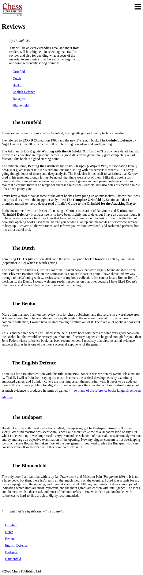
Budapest (19, 98)
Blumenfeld (21, 105)
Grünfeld (19, 71)
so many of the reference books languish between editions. (71, 394)
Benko (17, 85)
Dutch (17, 78)
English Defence (24, 92)
